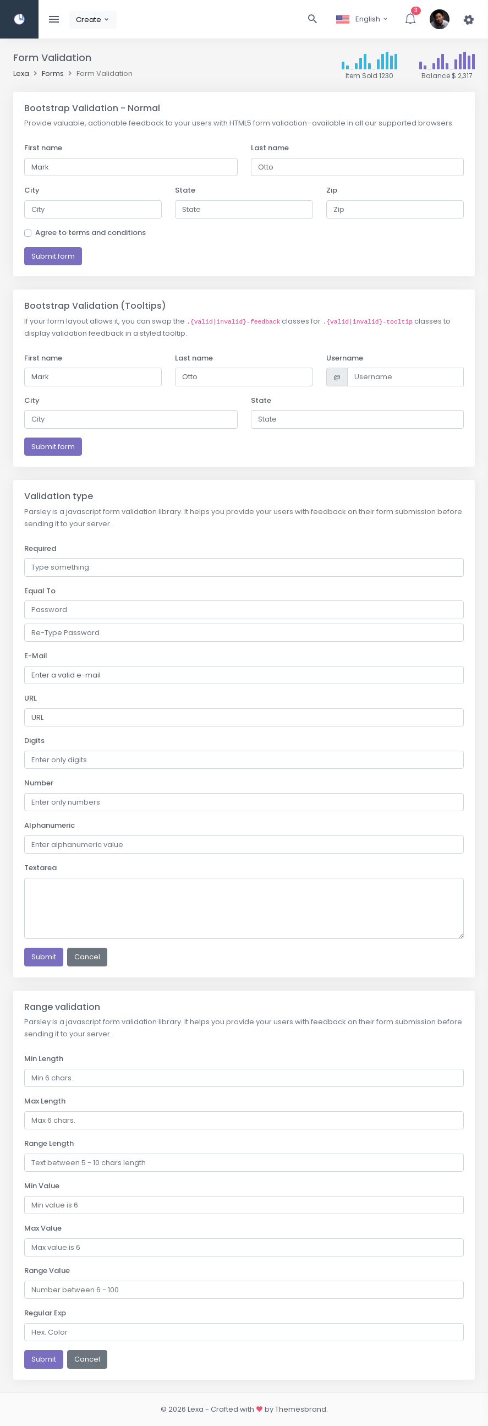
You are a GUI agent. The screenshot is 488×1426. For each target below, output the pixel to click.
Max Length (44, 1101)
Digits (34, 740)
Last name (270, 148)
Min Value (41, 1186)
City (32, 190)
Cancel (87, 957)
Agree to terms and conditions (90, 232)
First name (43, 148)
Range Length (49, 1143)
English (362, 19)
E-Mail (35, 656)
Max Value (43, 1228)
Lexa (21, 73)
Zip (331, 190)
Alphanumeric (49, 825)
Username (344, 358)
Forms (53, 73)
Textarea (40, 867)
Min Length (43, 1058)
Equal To (40, 591)
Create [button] (93, 19)
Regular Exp (45, 1313)
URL (30, 698)
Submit (43, 957)
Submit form (53, 256)
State (185, 190)
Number (38, 783)
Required (40, 548)
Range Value (47, 1270)
